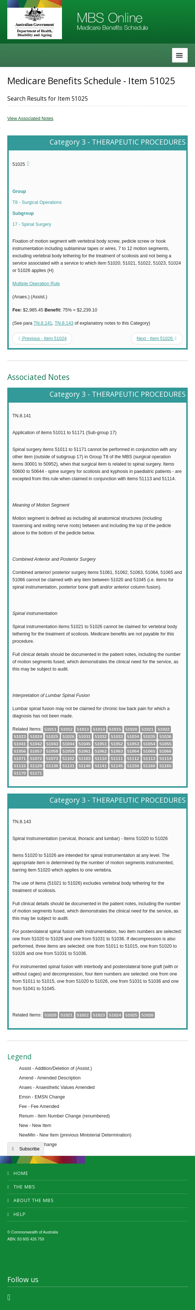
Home (20, 1173)
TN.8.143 (64, 323)
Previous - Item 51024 (43, 338)
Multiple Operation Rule (36, 283)
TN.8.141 (43, 323)
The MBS (24, 1187)
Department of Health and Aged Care (34, 22)
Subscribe (29, 1149)
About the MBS (33, 1200)
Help (19, 1214)
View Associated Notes (30, 118)
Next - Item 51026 (156, 338)
